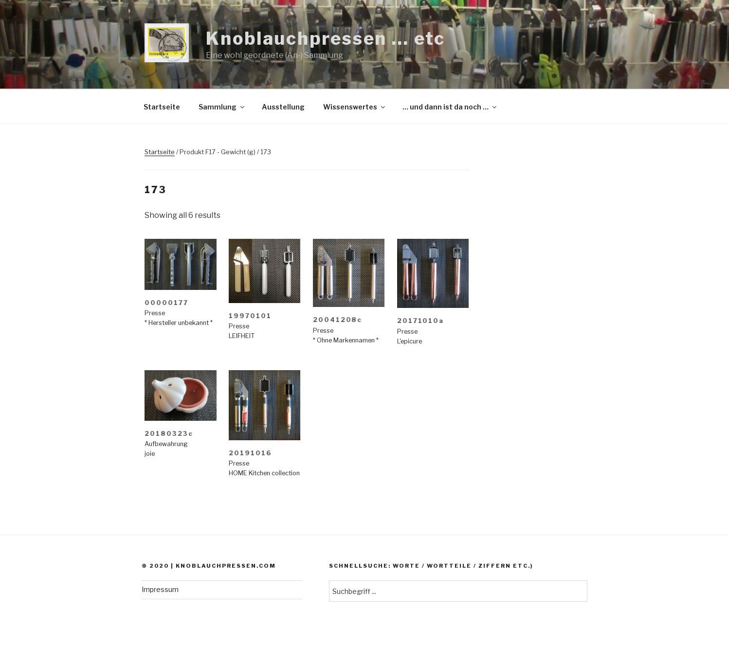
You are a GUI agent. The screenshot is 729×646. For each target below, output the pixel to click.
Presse (155, 313)
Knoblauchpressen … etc (325, 38)
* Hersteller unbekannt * (179, 322)
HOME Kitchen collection (264, 473)
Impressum (160, 589)
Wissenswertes (354, 107)
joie (150, 453)
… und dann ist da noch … (450, 107)
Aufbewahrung (166, 444)
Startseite (162, 107)
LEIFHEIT (242, 336)
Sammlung (222, 107)
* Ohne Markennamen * (346, 340)
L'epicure (409, 341)
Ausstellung (283, 107)
